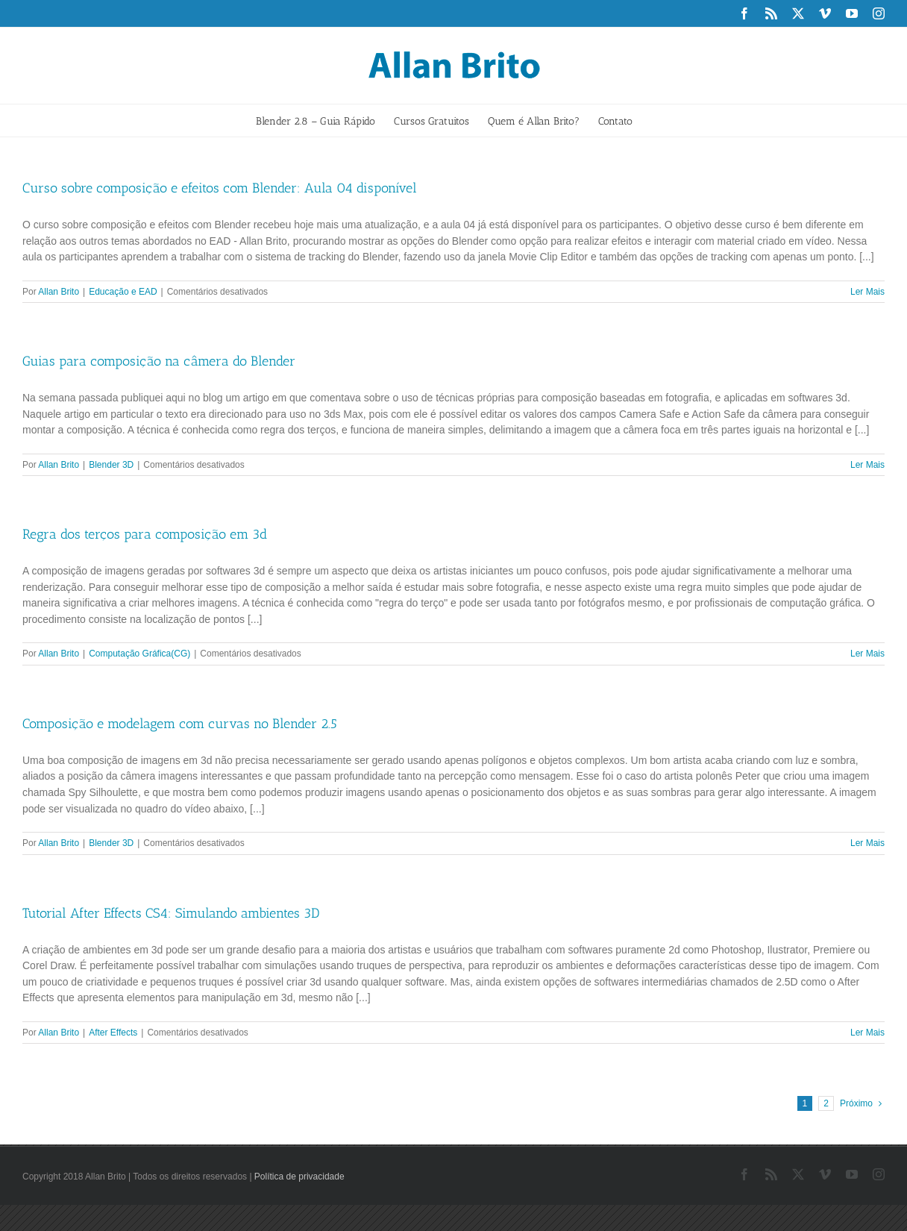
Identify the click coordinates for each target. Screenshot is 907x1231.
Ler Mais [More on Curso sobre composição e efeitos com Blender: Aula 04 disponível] (867, 291)
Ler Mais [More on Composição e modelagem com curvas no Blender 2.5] (867, 843)
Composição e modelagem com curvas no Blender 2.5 (179, 723)
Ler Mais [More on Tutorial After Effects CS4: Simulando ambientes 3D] (867, 1032)
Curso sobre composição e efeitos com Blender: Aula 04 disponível (219, 188)
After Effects (113, 1032)
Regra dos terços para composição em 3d (144, 534)
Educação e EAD (123, 291)
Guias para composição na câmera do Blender (158, 361)
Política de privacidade (299, 1176)
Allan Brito (58, 291)
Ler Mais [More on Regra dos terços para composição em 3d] (867, 653)
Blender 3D (111, 465)
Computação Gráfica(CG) (139, 653)
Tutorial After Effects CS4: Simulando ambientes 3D (170, 913)
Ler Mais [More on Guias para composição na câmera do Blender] (867, 465)
